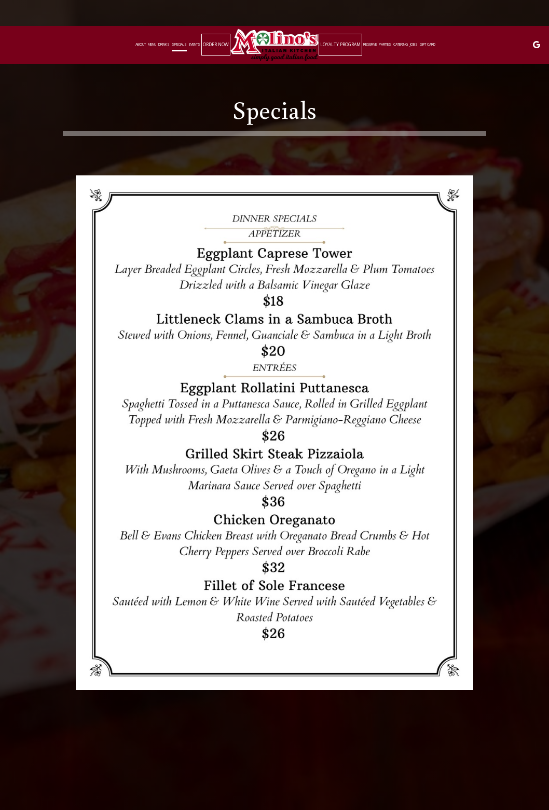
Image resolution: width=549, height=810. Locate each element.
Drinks (164, 44)
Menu (152, 44)
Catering (400, 44)
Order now (216, 44)
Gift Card (427, 44)
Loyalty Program (340, 44)
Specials (179, 44)
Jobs (414, 44)
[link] (274, 45)
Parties (385, 44)
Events (194, 44)
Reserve (370, 44)
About (140, 44)
